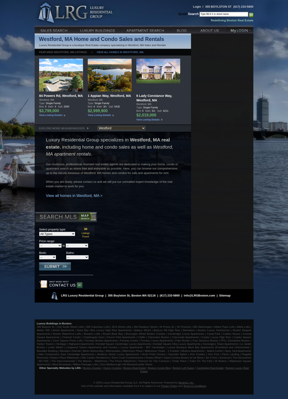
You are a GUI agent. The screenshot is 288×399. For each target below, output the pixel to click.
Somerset (225, 357)
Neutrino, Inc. (186, 382)
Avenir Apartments (63, 330)
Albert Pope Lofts (224, 326)
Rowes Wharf (153, 357)
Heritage (61, 343)
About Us (210, 29)
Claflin (142, 337)
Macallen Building (47, 350)
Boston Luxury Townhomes (214, 330)
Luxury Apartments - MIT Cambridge (142, 347)
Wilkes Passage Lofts (85, 364)
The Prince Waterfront (122, 360)
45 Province (184, 326)
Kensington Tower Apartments (220, 343)
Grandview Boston (239, 340)
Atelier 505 (44, 330)
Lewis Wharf (55, 347)
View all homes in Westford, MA (120, 52)
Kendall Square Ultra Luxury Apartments (176, 343)
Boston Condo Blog (159, 367)
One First (213, 354)
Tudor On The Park (200, 360)
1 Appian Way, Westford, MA (109, 96)
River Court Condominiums (127, 357)
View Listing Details (51, 115)
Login (197, 6)
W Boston (221, 360)
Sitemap (225, 295)
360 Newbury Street (145, 326)
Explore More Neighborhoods (62, 128)
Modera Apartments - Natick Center (202, 350)
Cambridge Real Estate (210, 367)
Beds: (43, 252)
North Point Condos (154, 354)
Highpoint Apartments (82, 343)
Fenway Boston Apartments (101, 340)
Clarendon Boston (158, 337)
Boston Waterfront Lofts (67, 333)
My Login (240, 29)
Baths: (70, 252)
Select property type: (52, 229)
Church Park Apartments (120, 337)
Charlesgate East (93, 337)
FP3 (223, 340)
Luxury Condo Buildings (98, 29)
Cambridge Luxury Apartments (186, 333)
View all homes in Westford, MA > (74, 196)
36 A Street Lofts (121, 326)
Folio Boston (182, 340)
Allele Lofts (243, 326)
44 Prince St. (167, 326)
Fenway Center (129, 340)
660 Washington (202, 326)
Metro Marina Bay (93, 350)
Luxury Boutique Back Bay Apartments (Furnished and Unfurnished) (208, 347)
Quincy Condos (112, 367)
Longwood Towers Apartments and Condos (91, 347)
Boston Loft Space (183, 367)
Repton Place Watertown (64, 357)
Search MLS (66, 217)
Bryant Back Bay (113, 333)
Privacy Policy (169, 385)
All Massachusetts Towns (137, 364)
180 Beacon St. (46, 326)
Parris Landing (230, 354)
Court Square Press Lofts (68, 340)
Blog (182, 29)
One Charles (197, 354)
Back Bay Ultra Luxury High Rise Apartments (104, 330)
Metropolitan (113, 350)
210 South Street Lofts (70, 326)
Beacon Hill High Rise (167, 330)
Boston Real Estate (134, 367)
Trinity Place (180, 360)
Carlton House (231, 333)
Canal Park (213, 333)
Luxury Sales (54, 29)
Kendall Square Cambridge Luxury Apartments (124, 343)
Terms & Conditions (194, 385)
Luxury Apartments (146, 29)
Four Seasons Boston (206, 340)
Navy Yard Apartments (238, 350)
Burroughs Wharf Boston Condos (145, 333)
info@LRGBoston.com (199, 295)
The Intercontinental (63, 360)
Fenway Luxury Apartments (157, 340)
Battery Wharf (142, 330)
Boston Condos (92, 367)
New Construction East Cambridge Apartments (66, 354)
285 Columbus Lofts (98, 326)
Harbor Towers (45, 343)
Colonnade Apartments (185, 337)
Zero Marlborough (110, 364)
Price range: (47, 241)
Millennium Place (133, 350)
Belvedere (189, 330)
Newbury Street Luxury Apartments (118, 354)
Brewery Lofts (92, 333)
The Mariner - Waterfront (92, 360)
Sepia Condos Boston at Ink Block (183, 357)
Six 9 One (211, 357)
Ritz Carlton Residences (95, 357)
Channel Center (71, 337)
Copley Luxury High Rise (216, 337)
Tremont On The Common (153, 360)
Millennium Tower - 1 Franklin (162, 350)
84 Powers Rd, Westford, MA (61, 96)
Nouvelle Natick (177, 354)
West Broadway (61, 364)
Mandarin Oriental (70, 350)
